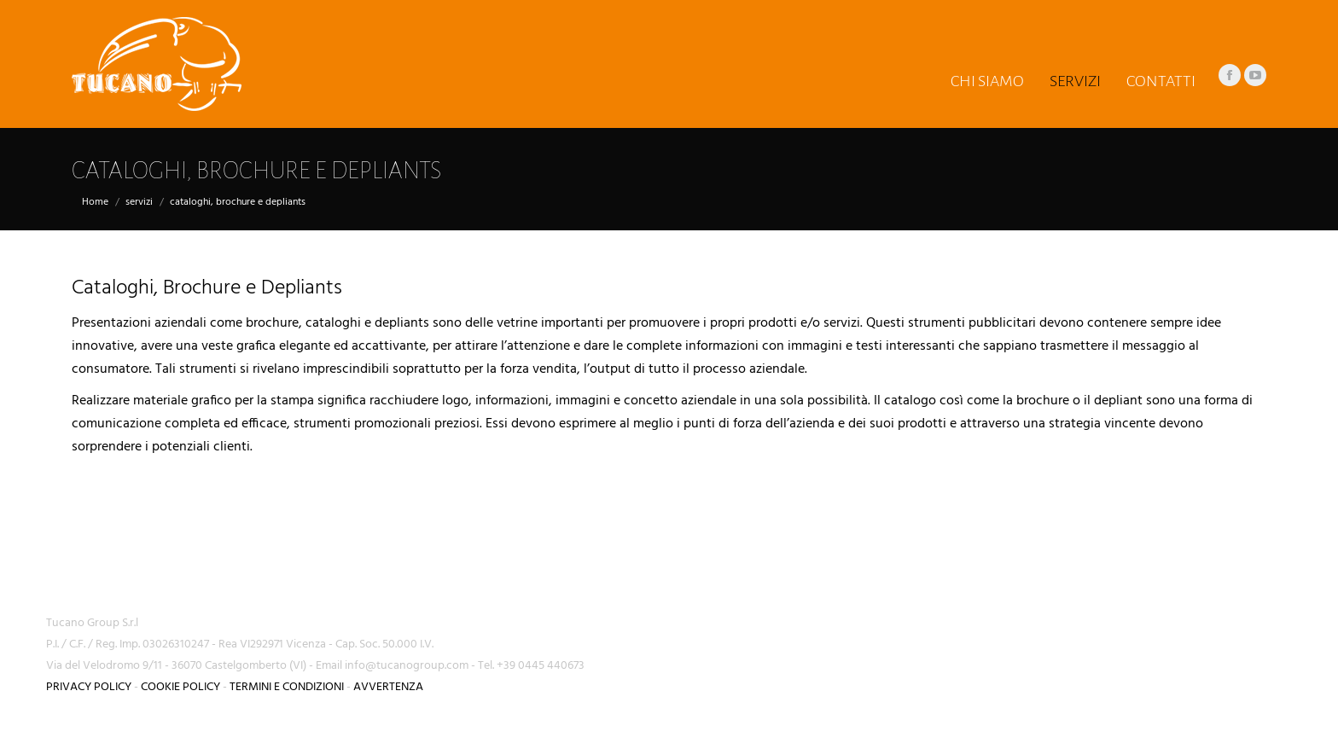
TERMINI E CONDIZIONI (287, 687)
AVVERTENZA (388, 687)
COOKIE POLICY (180, 687)
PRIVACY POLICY (88, 687)
